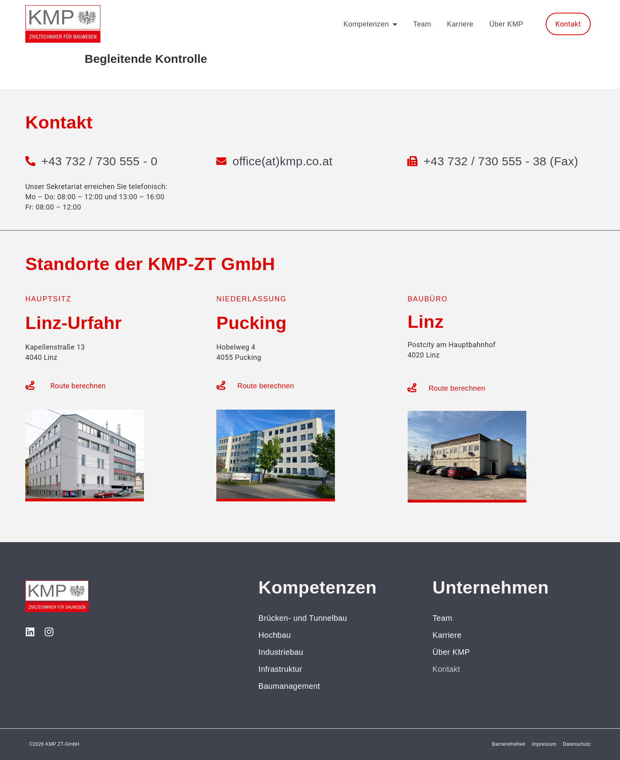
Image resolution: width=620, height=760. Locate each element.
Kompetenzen (370, 24)
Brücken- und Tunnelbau (303, 618)
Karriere (460, 24)
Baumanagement (290, 686)
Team (422, 24)
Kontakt (446, 669)
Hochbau (275, 635)
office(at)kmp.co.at (282, 161)
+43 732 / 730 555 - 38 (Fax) (501, 161)
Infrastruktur (280, 669)
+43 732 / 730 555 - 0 (100, 161)
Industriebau (281, 652)
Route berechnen (78, 386)
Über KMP (506, 24)
